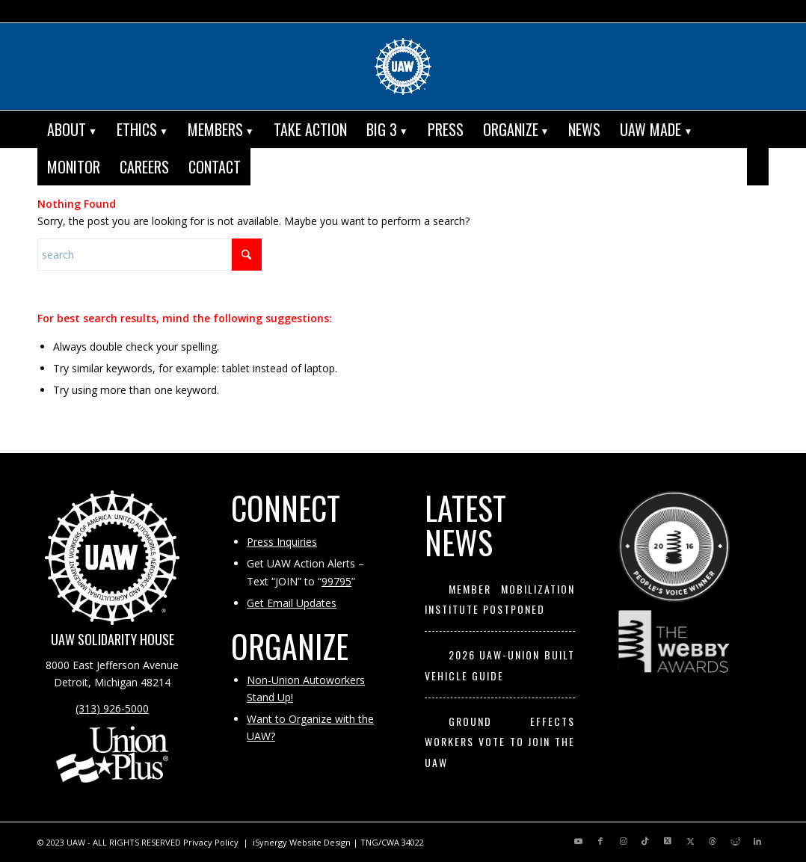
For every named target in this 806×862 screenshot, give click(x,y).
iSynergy (270, 842)
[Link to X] (667, 841)
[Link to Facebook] (600, 841)
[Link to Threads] (712, 841)
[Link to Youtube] (578, 841)
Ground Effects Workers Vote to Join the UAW (499, 741)
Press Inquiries (282, 542)
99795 (336, 581)
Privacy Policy (211, 842)
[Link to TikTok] (645, 841)
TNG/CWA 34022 (392, 842)
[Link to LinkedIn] (757, 841)
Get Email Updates (291, 603)
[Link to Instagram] (623, 841)
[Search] (758, 166)
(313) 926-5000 (112, 708)
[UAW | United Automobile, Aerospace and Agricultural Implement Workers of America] (403, 66)
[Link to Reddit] (735, 841)
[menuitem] (72, 129)
